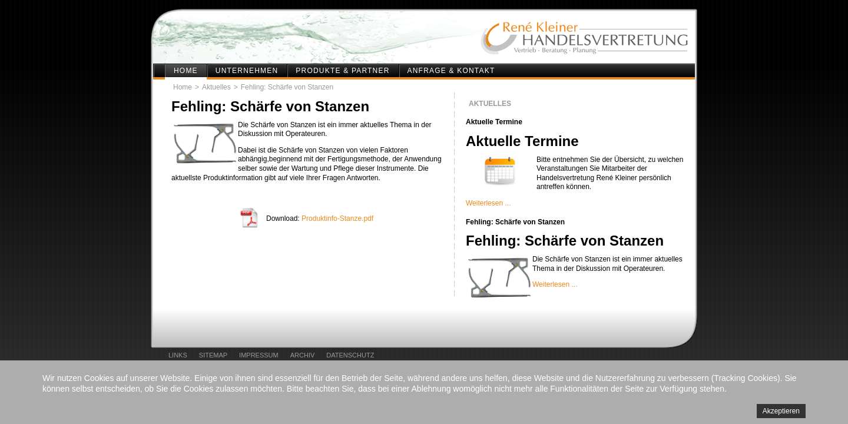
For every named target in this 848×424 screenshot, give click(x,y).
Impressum (259, 355)
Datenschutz (350, 355)
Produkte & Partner (342, 71)
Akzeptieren (781, 411)
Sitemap (213, 355)
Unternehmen (247, 71)
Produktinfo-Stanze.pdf (337, 218)
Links (177, 355)
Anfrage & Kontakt (451, 71)
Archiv (302, 355)
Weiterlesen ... (488, 203)
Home (186, 71)
